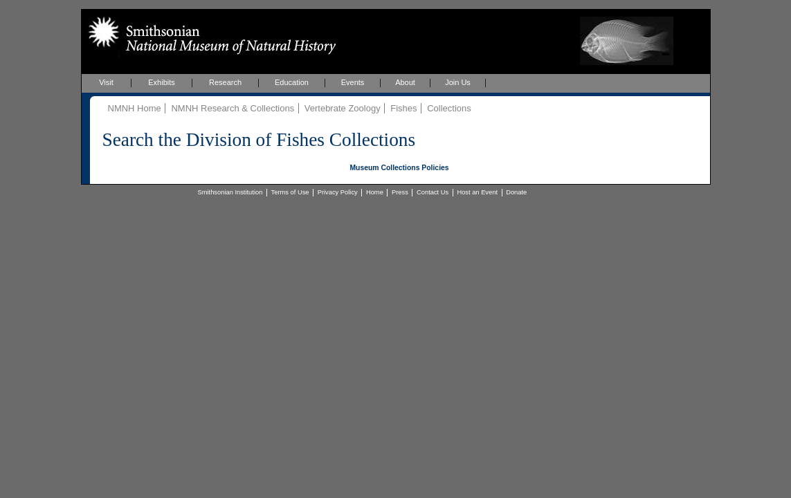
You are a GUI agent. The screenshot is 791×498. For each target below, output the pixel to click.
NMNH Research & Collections (232, 108)
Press (400, 192)
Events (353, 82)
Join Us (458, 82)
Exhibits (161, 82)
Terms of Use (290, 192)
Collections (449, 108)
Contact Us (432, 192)
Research (225, 82)
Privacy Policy (338, 192)
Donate (516, 192)
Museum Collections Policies (398, 168)
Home (374, 192)
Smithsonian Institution (230, 192)
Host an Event (477, 192)
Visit (106, 82)
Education (292, 82)
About (405, 82)
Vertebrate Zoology (342, 108)
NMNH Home (134, 108)
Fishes (403, 108)
